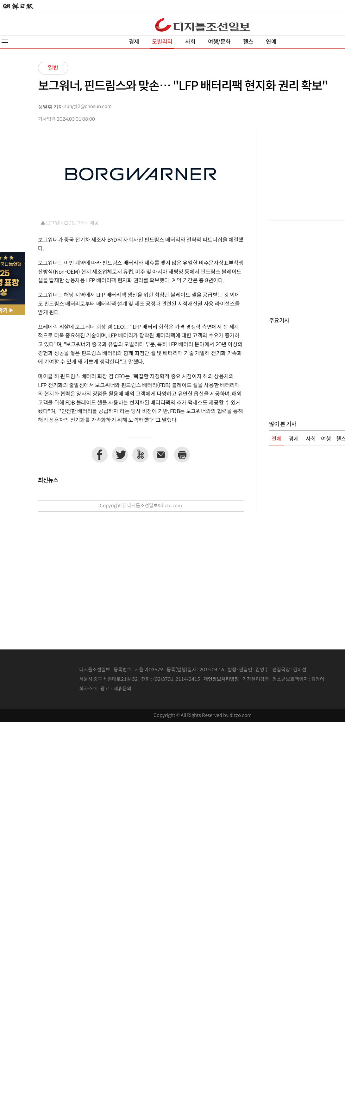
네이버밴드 (140, 455)
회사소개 (88, 689)
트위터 (120, 455)
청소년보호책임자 (290, 679)
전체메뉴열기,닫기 (5, 42)
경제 (134, 42)
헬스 (248, 42)
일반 (53, 68)
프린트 (182, 455)
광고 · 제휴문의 (115, 689)
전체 (277, 439)
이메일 (160, 455)
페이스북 (100, 455)
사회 (190, 42)
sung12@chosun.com (88, 107)
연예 (271, 42)
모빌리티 (162, 42)
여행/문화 (219, 42)
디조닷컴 (202, 25)
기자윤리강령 (255, 679)
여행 (326, 439)
